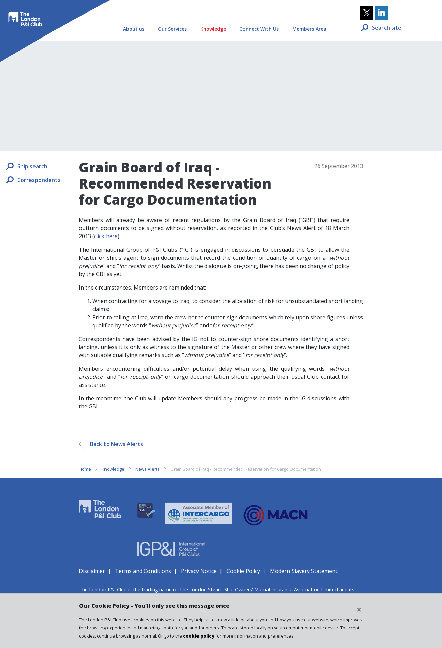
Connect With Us (259, 29)
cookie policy (198, 636)
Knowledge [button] (213, 29)
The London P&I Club (24, 15)
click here (106, 236)
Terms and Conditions (143, 571)
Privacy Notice (199, 571)
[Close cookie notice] (359, 610)
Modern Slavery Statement (304, 571)
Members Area (309, 29)
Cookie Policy (243, 571)
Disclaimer (92, 571)
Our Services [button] (172, 29)
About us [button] (133, 29)
